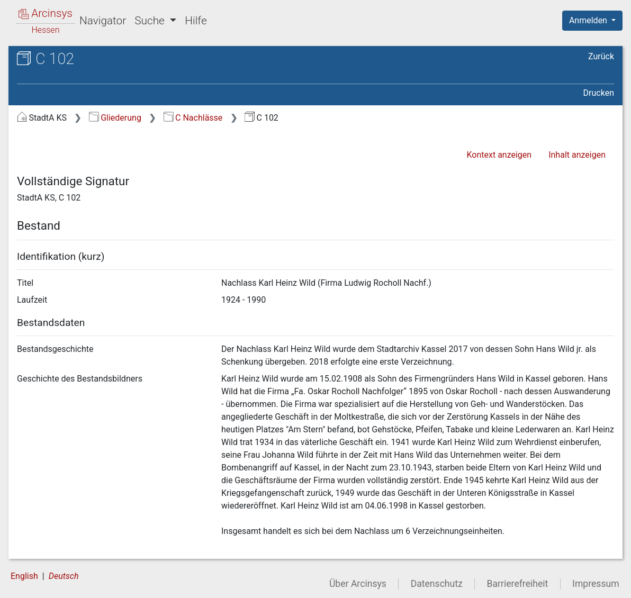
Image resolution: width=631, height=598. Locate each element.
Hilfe (195, 20)
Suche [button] (150, 20)
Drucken (598, 93)
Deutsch (64, 576)
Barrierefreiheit (517, 583)
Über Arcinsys (357, 583)
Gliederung (115, 118)
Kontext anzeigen (498, 155)
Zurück (601, 56)
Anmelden (589, 20)
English (24, 576)
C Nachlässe (193, 118)
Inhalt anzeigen (577, 155)
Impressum (595, 583)
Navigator (102, 20)
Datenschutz (437, 583)
